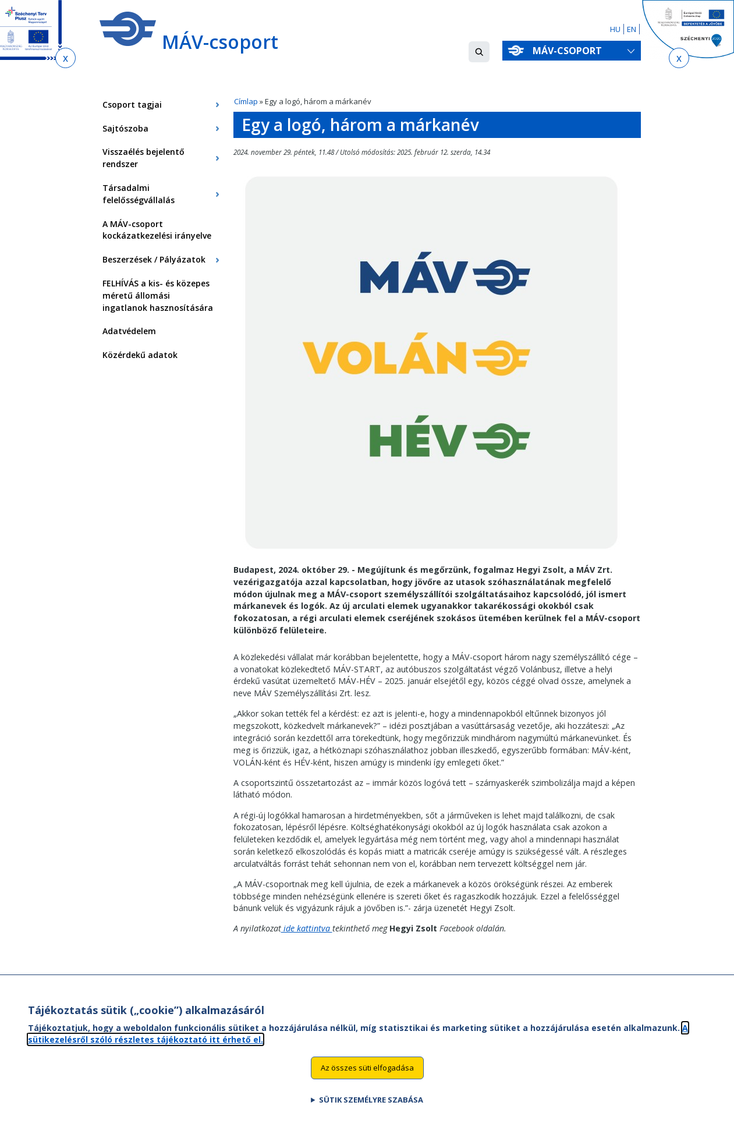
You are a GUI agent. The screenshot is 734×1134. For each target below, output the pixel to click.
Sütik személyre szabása (371, 1103)
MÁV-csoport (570, 50)
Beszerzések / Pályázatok (153, 259)
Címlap (246, 101)
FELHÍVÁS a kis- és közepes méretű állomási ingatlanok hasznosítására (157, 295)
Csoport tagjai (132, 104)
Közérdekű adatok (140, 354)
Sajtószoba (125, 128)
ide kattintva (306, 928)
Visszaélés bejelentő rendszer (143, 157)
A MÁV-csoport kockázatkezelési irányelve (156, 230)
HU (615, 29)
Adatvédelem (129, 330)
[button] (479, 51)
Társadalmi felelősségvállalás (138, 193)
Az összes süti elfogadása (367, 1071)
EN (631, 29)
